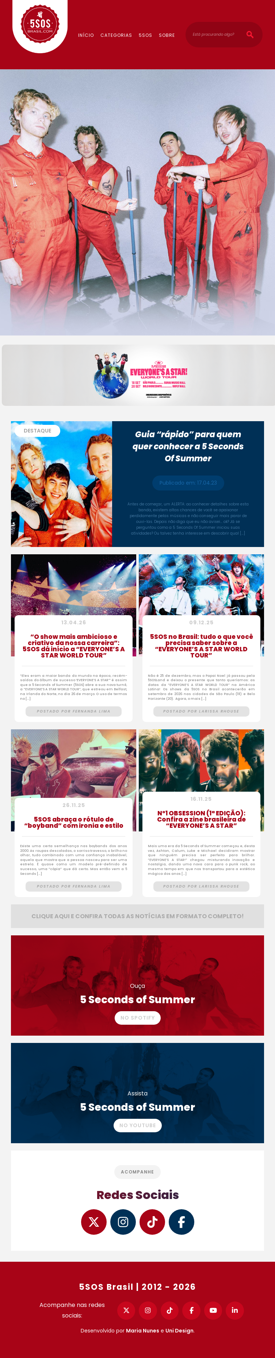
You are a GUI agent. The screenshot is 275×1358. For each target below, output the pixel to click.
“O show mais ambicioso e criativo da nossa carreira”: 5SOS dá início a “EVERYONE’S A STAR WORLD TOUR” (73, 647)
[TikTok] (170, 1310)
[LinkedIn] (235, 1310)
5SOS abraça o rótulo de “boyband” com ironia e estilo (73, 823)
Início (86, 35)
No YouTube (137, 1125)
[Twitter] (126, 1310)
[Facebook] (191, 1310)
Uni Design (179, 1330)
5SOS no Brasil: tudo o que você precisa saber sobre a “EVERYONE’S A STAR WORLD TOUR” (201, 647)
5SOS (145, 35)
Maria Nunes (142, 1330)
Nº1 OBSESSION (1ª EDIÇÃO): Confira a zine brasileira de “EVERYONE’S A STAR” (201, 820)
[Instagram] (148, 1310)
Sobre (167, 35)
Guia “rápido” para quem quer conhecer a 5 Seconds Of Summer (188, 446)
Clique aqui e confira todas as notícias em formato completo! (137, 916)
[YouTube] (213, 1310)
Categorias (116, 35)
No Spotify (138, 1017)
